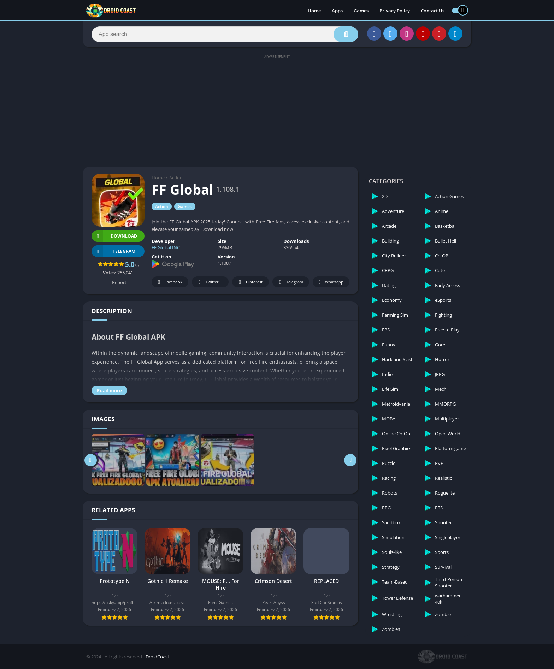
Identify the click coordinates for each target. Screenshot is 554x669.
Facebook (169, 282)
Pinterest (249, 282)
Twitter (207, 282)
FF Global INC (166, 247)
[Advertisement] (277, 110)
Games (361, 10)
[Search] (225, 34)
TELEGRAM (113, 251)
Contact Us (432, 10)
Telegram (290, 282)
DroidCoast (157, 656)
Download (114, 236)
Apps (337, 10)
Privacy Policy (394, 10)
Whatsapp (330, 282)
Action (176, 177)
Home (314, 10)
